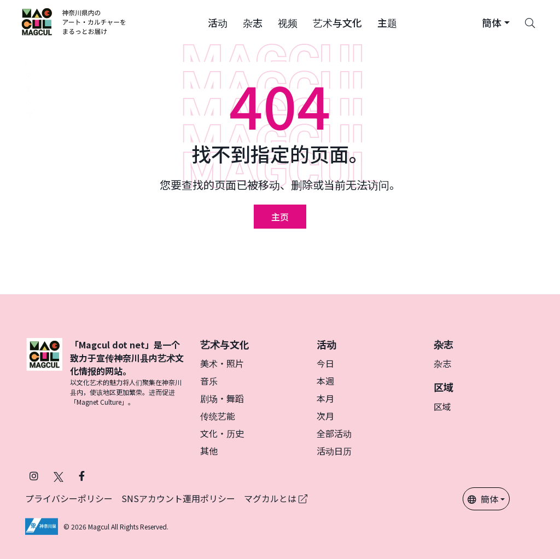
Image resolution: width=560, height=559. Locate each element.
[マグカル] (44, 372)
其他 (209, 450)
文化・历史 (222, 433)
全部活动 (334, 433)
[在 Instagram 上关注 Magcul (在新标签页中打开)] (34, 475)
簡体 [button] (483, 498)
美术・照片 (222, 363)
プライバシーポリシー (69, 498)
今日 (325, 363)
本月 (325, 398)
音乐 (209, 380)
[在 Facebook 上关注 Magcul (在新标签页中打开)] (81, 475)
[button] (217, 22)
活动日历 (334, 450)
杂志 (442, 363)
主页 (280, 216)
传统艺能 (217, 415)
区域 (442, 406)
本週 (325, 380)
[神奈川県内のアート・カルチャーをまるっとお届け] (74, 22)
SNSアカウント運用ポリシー (178, 498)
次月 (325, 415)
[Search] (529, 22)
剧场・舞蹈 (222, 398)
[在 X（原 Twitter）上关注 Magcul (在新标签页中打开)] (58, 475)
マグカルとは (275, 498)
